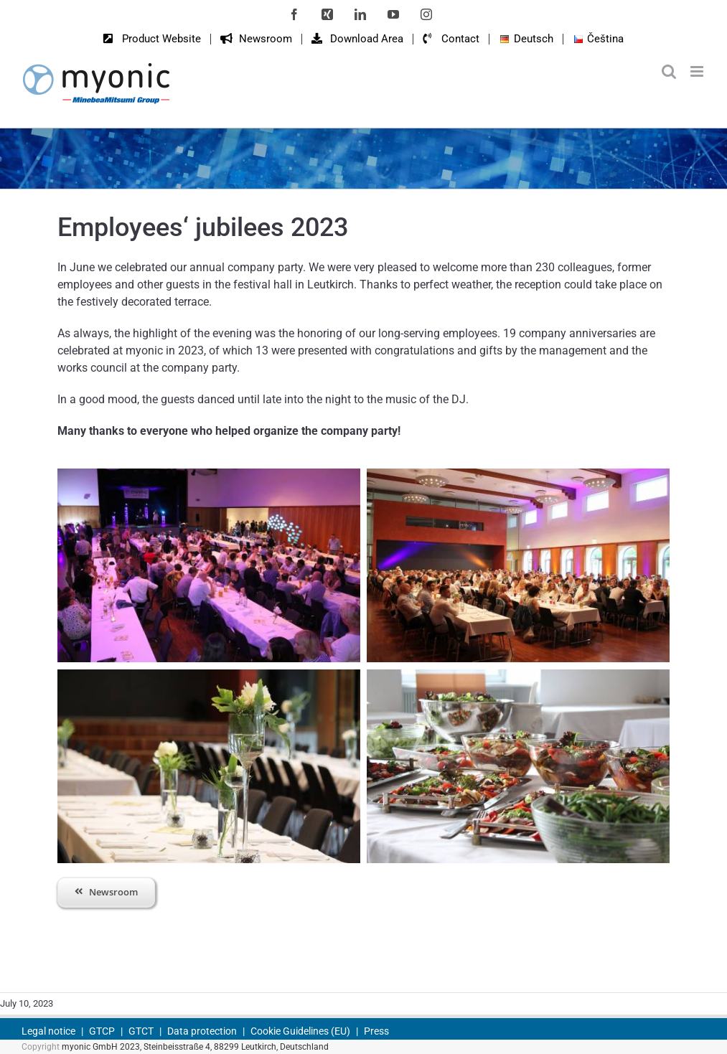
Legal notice (48, 1031)
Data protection (202, 1031)
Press (376, 1031)
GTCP (102, 1031)
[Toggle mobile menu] (697, 71)
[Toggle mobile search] (669, 71)
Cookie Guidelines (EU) (300, 1031)
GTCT (141, 1031)
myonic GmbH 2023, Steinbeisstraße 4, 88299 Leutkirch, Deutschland (195, 1047)
